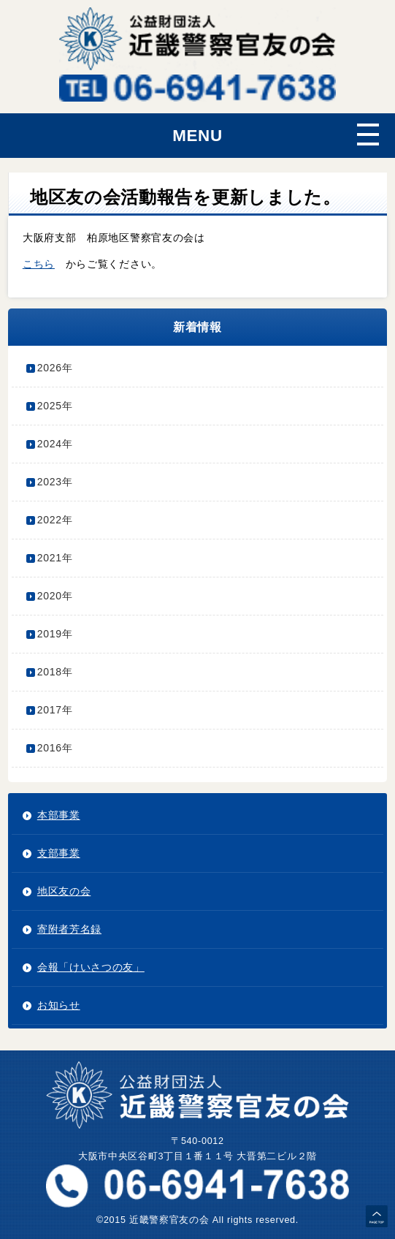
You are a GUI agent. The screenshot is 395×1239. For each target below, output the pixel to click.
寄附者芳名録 (69, 929)
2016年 (55, 748)
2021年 (55, 558)
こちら (39, 264)
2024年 (55, 444)
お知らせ (58, 1005)
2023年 (55, 482)
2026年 (55, 368)
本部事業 (58, 815)
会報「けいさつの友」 (91, 967)
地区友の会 (64, 891)
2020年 (55, 596)
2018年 (55, 672)
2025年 (55, 406)
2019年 (55, 634)
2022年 (55, 520)
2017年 (55, 710)
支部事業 (58, 853)
